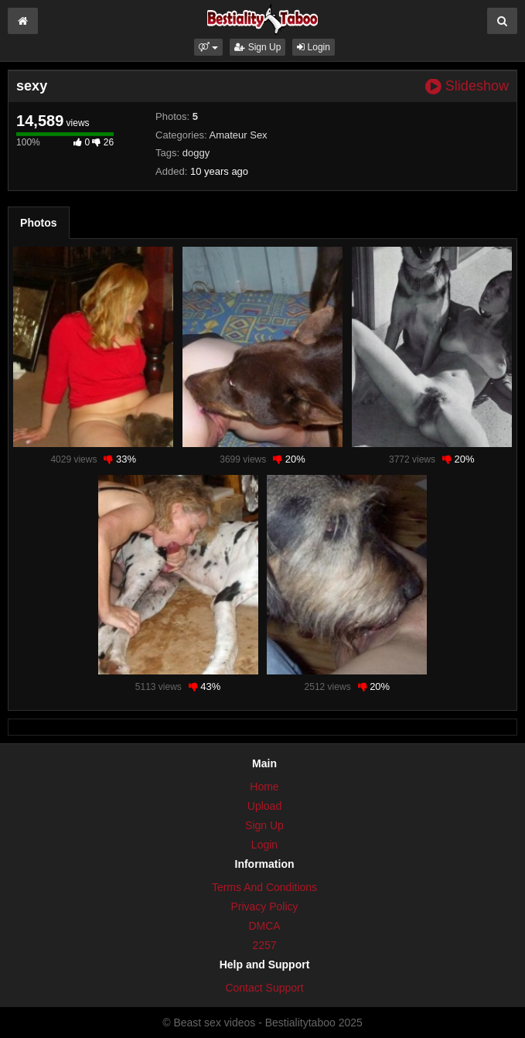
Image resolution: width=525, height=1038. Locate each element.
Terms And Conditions (264, 887)
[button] (208, 47)
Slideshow (467, 86)
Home (264, 786)
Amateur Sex (238, 135)
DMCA (264, 926)
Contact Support (264, 988)
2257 (264, 945)
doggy (196, 153)
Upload (264, 806)
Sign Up (257, 47)
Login (313, 47)
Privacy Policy (264, 906)
